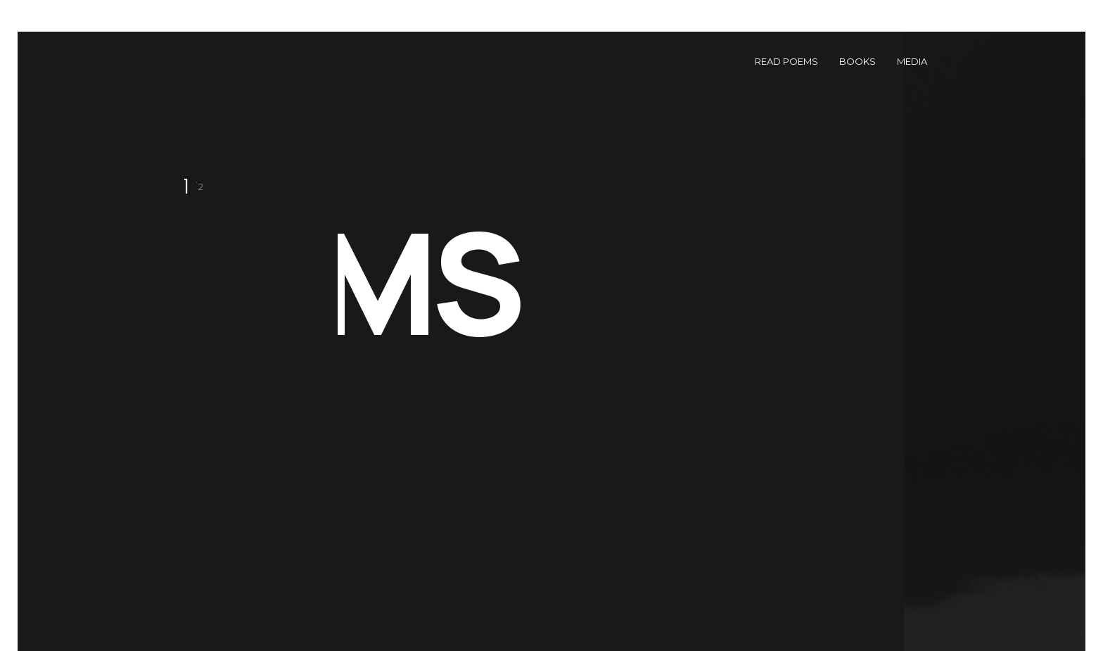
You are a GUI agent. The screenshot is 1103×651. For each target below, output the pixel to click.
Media (912, 61)
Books (857, 61)
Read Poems (786, 61)
